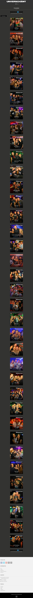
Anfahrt (1, 569)
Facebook (1, 586)
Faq (0, 568)
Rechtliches (2, 570)
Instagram (1, 589)
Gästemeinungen (2, 590)
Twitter (1, 588)
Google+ (1, 587)
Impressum (1, 572)
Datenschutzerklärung (3, 571)
